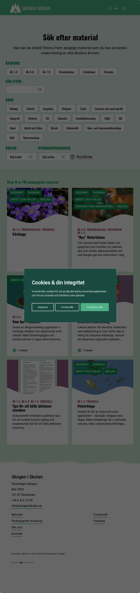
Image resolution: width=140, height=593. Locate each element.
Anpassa (43, 306)
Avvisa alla (67, 306)
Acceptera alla (95, 306)
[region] (70, 296)
